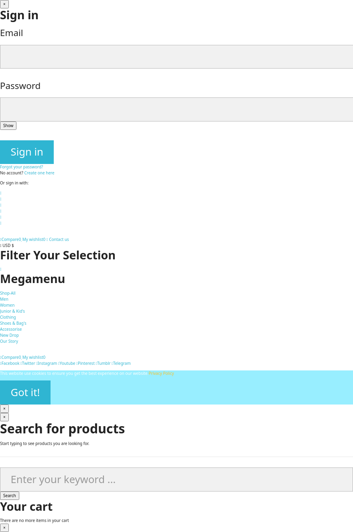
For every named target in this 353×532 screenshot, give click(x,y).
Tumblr (103, 363)
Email (11, 32)
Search (9, 495)
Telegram (121, 363)
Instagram (46, 363)
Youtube (66, 363)
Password (20, 85)
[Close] (4, 4)
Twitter (27, 363)
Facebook (10, 363)
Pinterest (85, 363)
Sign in (27, 152)
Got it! (25, 392)
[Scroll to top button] (1, 269)
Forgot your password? (21, 167)
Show (8, 125)
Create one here (39, 173)
